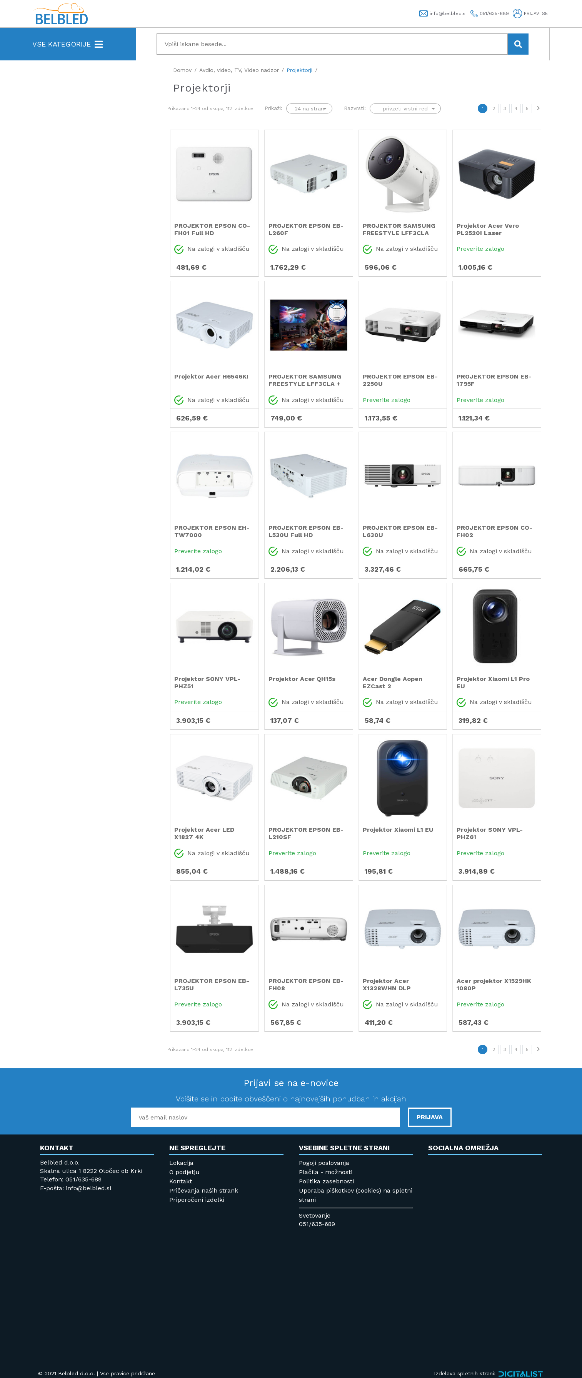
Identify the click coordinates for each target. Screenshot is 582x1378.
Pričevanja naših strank (203, 1190)
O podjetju (184, 1172)
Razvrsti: (355, 108)
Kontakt (180, 1181)
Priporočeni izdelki (196, 1199)
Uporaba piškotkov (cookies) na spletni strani (355, 1195)
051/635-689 (317, 1224)
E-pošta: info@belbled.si (75, 1188)
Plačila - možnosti (325, 1172)
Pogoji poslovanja (324, 1162)
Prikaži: (273, 108)
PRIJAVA (430, 1117)
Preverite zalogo (480, 248)
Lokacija (181, 1162)
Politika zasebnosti (326, 1181)
